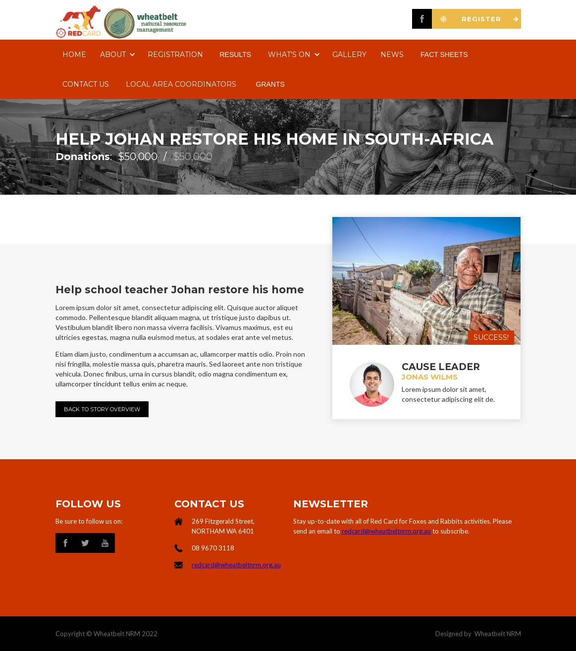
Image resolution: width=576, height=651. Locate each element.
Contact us (85, 84)
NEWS (392, 54)
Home (74, 54)
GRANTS (270, 84)
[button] (117, 54)
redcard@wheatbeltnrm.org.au (236, 565)
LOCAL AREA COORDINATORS (181, 84)
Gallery (349, 54)
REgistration (175, 54)
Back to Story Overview (102, 409)
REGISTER (481, 19)
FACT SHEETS (444, 54)
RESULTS (236, 54)
